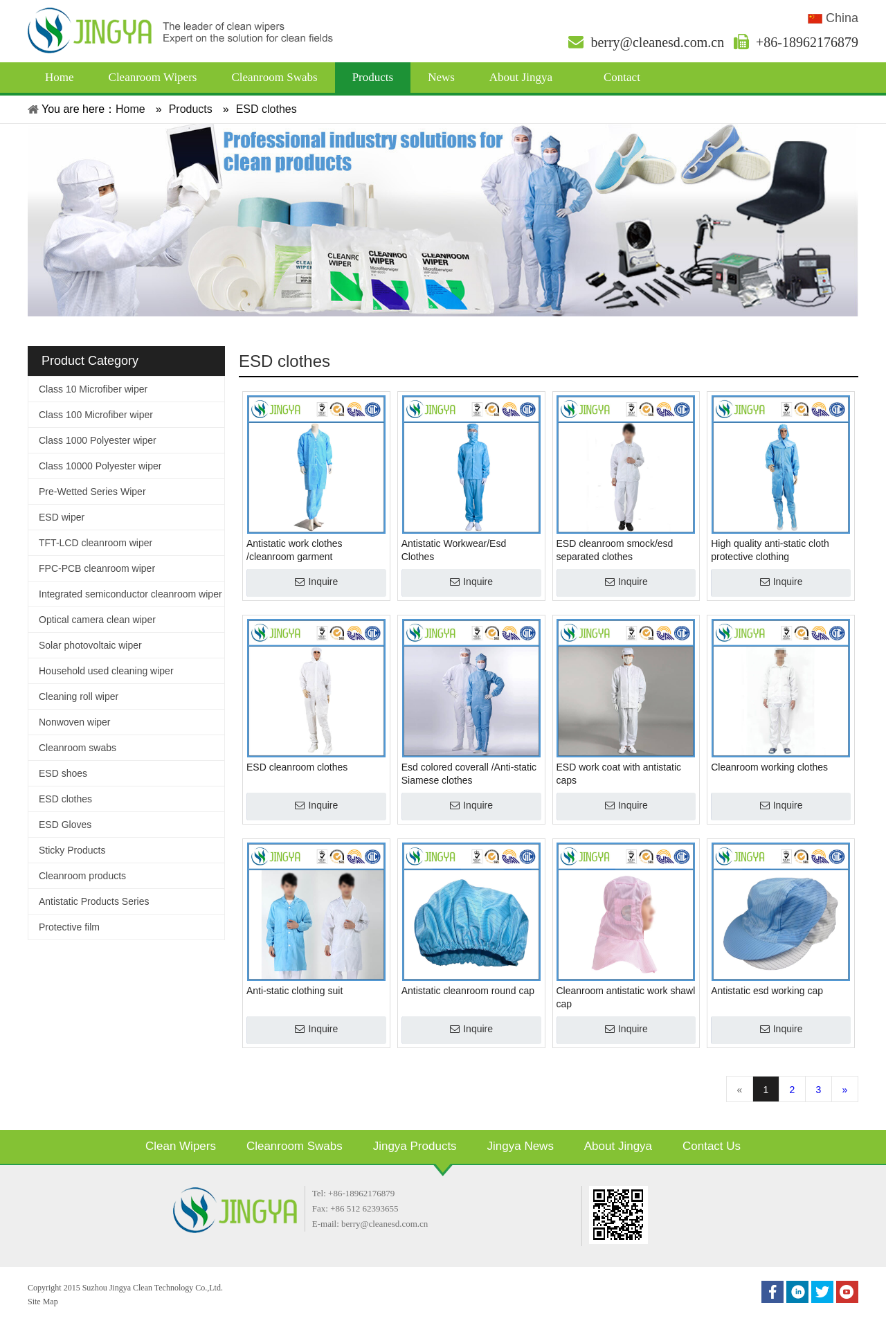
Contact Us (711, 1146)
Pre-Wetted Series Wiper (92, 491)
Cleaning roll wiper (78, 696)
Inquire (323, 581)
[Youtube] (847, 1292)
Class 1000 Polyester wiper (97, 440)
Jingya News (520, 1146)
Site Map (43, 1301)
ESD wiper (61, 517)
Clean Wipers (180, 1146)
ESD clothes (65, 798)
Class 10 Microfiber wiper (93, 389)
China (833, 18)
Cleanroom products (82, 875)
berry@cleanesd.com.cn (646, 42)
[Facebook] (772, 1292)
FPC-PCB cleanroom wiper (97, 568)
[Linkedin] (797, 1292)
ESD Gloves (65, 824)
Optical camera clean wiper (97, 619)
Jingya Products (415, 1146)
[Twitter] (822, 1292)
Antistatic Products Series (94, 901)
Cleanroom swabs (77, 747)
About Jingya (618, 1146)
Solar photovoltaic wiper (90, 645)
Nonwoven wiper (75, 722)
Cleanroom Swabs (294, 1146)
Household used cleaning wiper (106, 670)
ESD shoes (63, 773)
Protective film (69, 927)
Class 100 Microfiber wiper (96, 414)
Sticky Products (72, 850)
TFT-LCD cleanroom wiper (95, 542)
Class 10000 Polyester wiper (100, 465)
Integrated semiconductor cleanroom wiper (130, 594)
